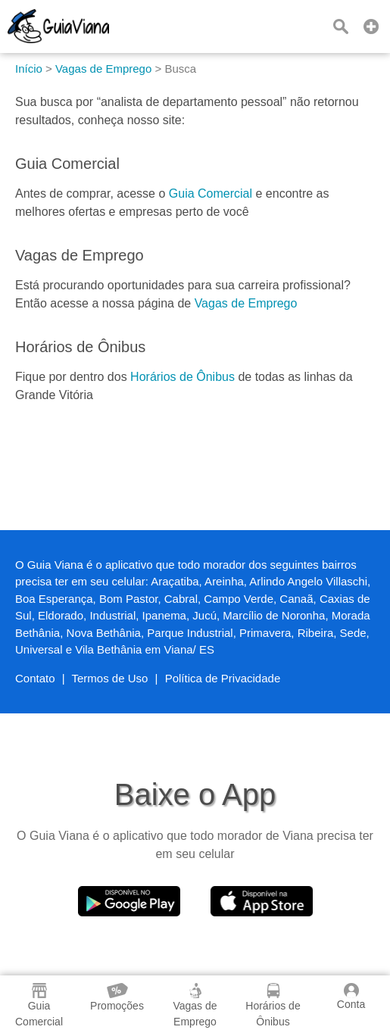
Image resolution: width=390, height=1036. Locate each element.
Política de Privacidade (223, 678)
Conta (351, 996)
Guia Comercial (210, 193)
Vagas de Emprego (246, 303)
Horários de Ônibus (182, 376)
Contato (35, 678)
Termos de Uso (110, 678)
